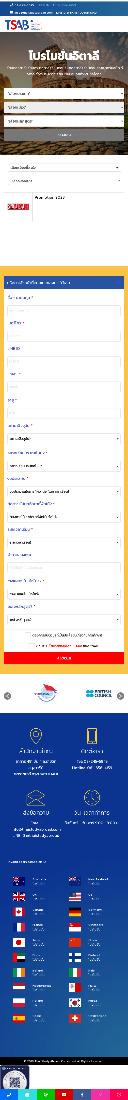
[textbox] (56, 439)
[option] (37, 693)
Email (7, 374)
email (6, 386)
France (37, 925)
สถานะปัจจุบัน (13, 425)
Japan (36, 940)
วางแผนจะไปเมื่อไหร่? (18, 581)
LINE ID (6, 348)
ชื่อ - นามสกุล (15, 297)
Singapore (96, 925)
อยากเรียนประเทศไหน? (22, 453)
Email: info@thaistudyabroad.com (36, 826)
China (92, 940)
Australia (39, 879)
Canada (38, 910)
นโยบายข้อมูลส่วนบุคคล (63, 646)
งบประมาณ (12, 478)
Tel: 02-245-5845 (92, 761)
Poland (37, 1000)
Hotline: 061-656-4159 (92, 768)
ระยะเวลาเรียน (13, 529)
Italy (91, 970)
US (90, 894)
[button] (64, 168)
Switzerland (97, 1016)
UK (34, 894)
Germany (95, 910)
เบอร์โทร (8, 323)
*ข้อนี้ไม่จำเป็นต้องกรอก (19, 567)
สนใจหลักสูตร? (14, 606)
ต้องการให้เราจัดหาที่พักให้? (24, 504)
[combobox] (56, 439)
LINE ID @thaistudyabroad (36, 835)
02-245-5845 (22, 5)
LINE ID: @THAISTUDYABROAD (76, 12)
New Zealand (98, 879)
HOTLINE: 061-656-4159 (56, 5)
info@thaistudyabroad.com (31, 12)
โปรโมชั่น (38, 884)
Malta (92, 985)
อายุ (5, 400)
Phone (7, 336)
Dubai (36, 955)
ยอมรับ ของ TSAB (65, 646)
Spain (36, 1016)
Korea (92, 1000)
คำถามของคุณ (12, 555)
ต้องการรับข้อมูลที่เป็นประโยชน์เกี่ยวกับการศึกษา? (65, 635)
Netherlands (41, 985)
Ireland (37, 970)
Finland (94, 955)
